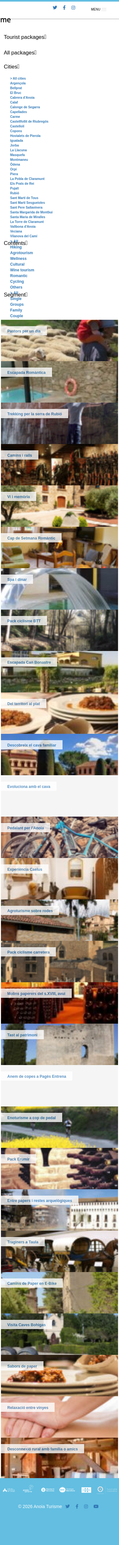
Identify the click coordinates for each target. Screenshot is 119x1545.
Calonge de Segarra (25, 107)
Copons (16, 131)
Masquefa (17, 155)
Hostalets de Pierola (25, 136)
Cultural (17, 264)
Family (16, 310)
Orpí (13, 169)
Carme (15, 116)
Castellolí (17, 126)
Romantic (19, 276)
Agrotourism (21, 253)
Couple (16, 316)
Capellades (18, 112)
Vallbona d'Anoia (23, 226)
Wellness (18, 258)
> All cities (18, 78)
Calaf (14, 102)
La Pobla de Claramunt (27, 179)
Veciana (16, 231)
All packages (19, 53)
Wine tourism (22, 270)
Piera (14, 174)
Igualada (16, 140)
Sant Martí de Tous (24, 198)
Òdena (15, 164)
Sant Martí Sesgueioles (27, 202)
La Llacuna (18, 150)
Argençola (18, 83)
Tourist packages (24, 37)
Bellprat (16, 88)
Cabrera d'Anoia (22, 97)
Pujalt (14, 188)
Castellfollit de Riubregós (29, 121)
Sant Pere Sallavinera (26, 207)
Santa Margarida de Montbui (31, 212)
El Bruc (15, 93)
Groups (17, 304)
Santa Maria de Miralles (27, 217)
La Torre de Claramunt (27, 222)
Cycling (17, 281)
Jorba (14, 145)
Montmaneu (19, 159)
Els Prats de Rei (22, 183)
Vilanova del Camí (23, 236)
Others (16, 287)
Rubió (14, 193)
